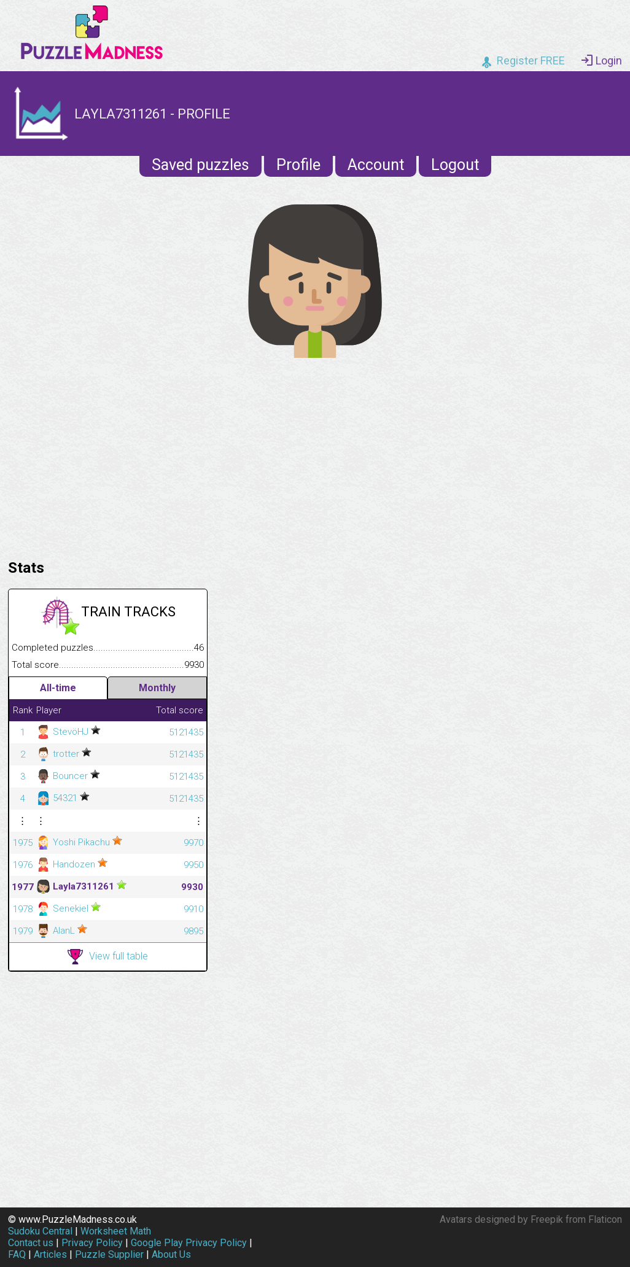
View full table (108, 956)
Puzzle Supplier (109, 1254)
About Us (171, 1254)
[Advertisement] (315, 455)
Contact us (30, 1243)
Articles (50, 1254)
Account (376, 165)
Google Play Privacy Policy (189, 1243)
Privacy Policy (92, 1243)
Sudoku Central (40, 1231)
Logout (455, 165)
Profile (298, 165)
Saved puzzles (200, 165)
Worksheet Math (115, 1231)
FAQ (17, 1254)
